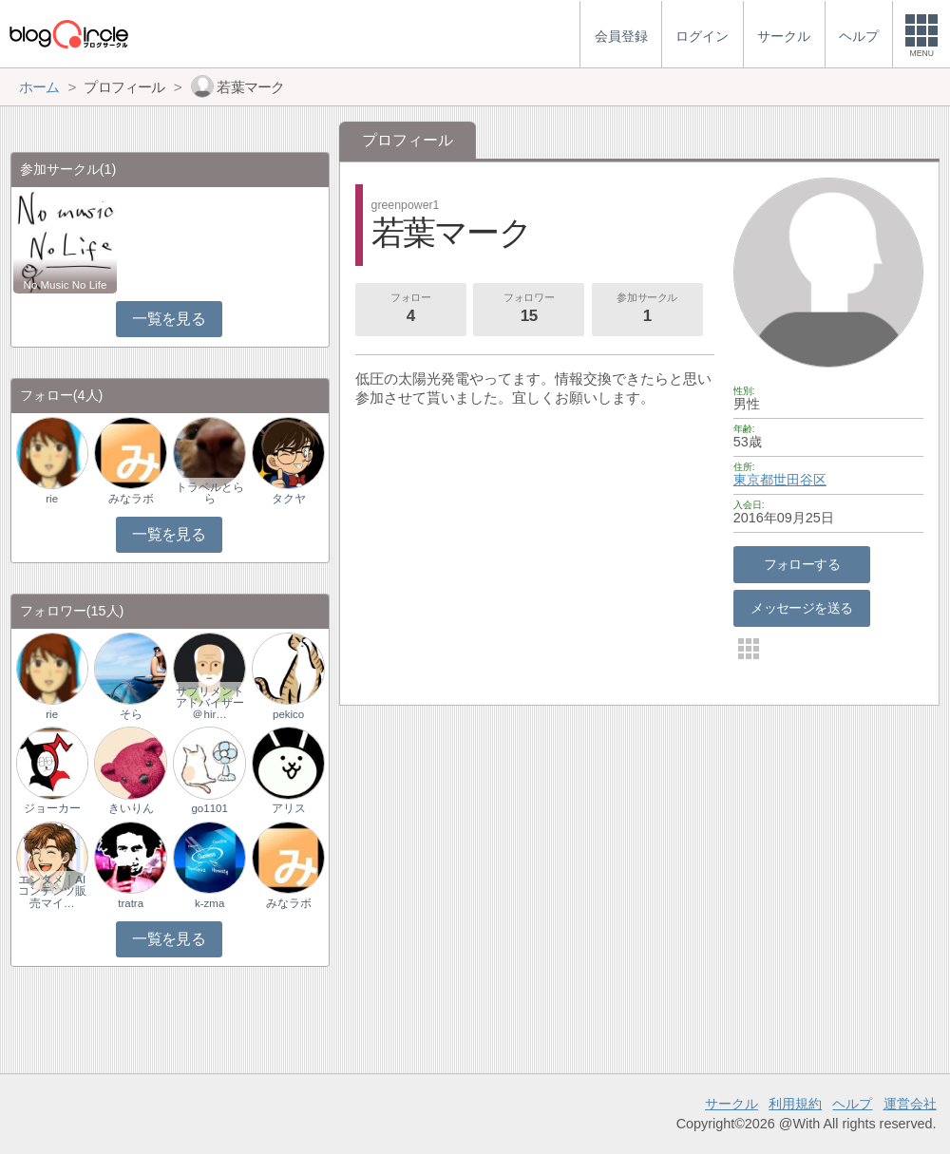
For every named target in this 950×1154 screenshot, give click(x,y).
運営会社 (910, 1103)
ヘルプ (852, 1103)
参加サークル (647, 310)
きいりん (131, 808)
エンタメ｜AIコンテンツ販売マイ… (52, 891)
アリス (289, 808)
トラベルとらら (210, 493)
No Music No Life (65, 285)
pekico (288, 714)
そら (131, 714)
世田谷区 (799, 479)
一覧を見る (168, 319)
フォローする (802, 564)
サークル (731, 1103)
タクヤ (289, 498)
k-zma (209, 903)
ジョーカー (52, 808)
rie (52, 498)
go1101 (209, 808)
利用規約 (795, 1103)
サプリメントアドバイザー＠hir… (210, 703)
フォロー (410, 310)
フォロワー (529, 310)
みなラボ (131, 498)
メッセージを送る (801, 607)
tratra (130, 903)
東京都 (753, 479)
